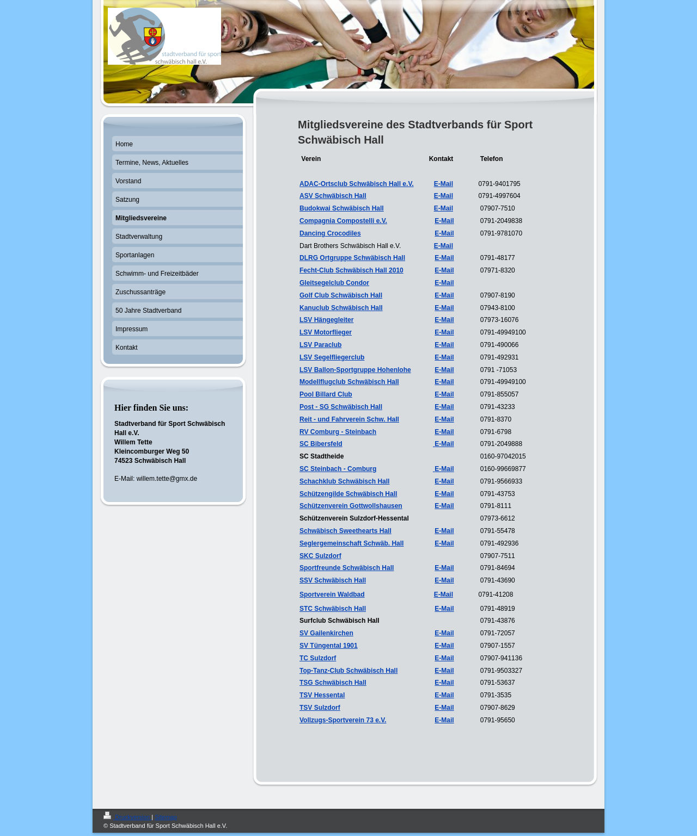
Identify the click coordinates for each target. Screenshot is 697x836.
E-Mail (443, 208)
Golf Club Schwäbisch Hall (340, 295)
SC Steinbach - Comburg (337, 469)
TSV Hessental (322, 695)
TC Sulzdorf (317, 658)
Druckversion (127, 817)
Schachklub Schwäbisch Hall (344, 481)
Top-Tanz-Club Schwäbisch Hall (348, 670)
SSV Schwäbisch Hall (332, 580)
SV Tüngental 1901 (328, 645)
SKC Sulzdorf (320, 556)
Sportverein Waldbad (332, 594)
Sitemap (165, 817)
